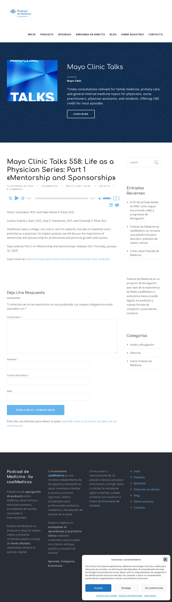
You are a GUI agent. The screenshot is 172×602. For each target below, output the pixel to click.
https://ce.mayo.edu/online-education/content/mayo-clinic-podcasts (68, 217)
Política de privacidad (31, 595)
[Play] (17, 155)
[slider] (61, 156)
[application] (62, 156)
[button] (165, 559)
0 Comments (15, 146)
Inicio (32, 34)
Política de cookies (55, 595)
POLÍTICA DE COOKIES (106, 595)
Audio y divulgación (142, 302)
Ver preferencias (154, 588)
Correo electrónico (18, 333)
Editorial (135, 310)
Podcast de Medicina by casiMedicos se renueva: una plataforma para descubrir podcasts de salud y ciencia (145, 192)
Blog (113, 34)
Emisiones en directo (90, 34)
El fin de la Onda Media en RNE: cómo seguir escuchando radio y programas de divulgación (144, 168)
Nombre (12, 317)
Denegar (126, 588)
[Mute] (100, 156)
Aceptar (98, 588)
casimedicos (50, 143)
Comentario (14, 274)
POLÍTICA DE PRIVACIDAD (130, 595)
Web (9, 348)
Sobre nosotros (132, 34)
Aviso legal (12, 595)
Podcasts (47, 34)
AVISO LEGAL (150, 595)
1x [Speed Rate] (116, 156)
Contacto (155, 34)
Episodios (64, 34)
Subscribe (80, 71)
